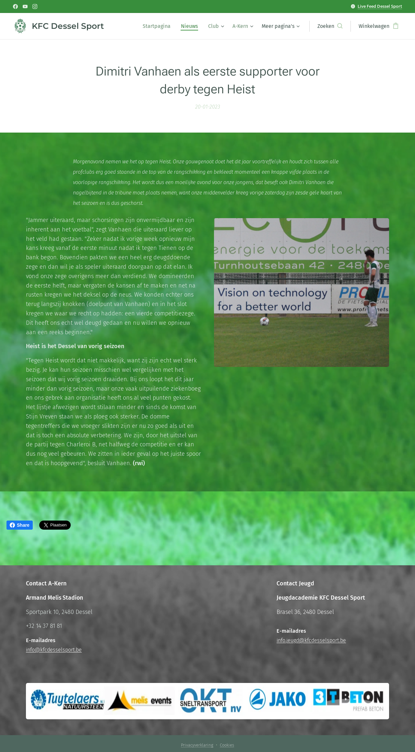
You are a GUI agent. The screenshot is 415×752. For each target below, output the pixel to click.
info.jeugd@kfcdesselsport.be (311, 640)
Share (20, 525)
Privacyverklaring (197, 745)
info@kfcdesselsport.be (54, 649)
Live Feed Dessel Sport (380, 6)
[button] (329, 26)
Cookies (227, 745)
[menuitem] (158, 26)
